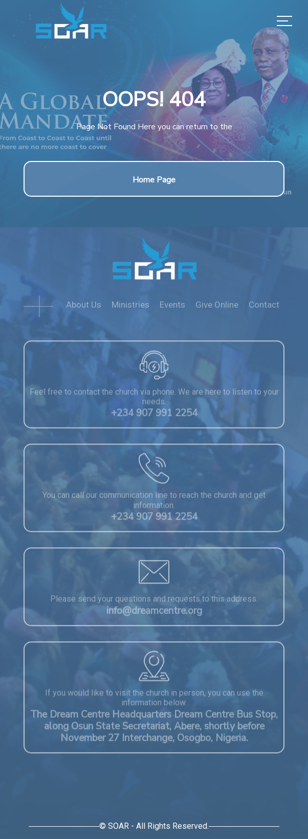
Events (172, 307)
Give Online (216, 307)
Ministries (130, 307)
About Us (83, 307)
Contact (264, 307)
